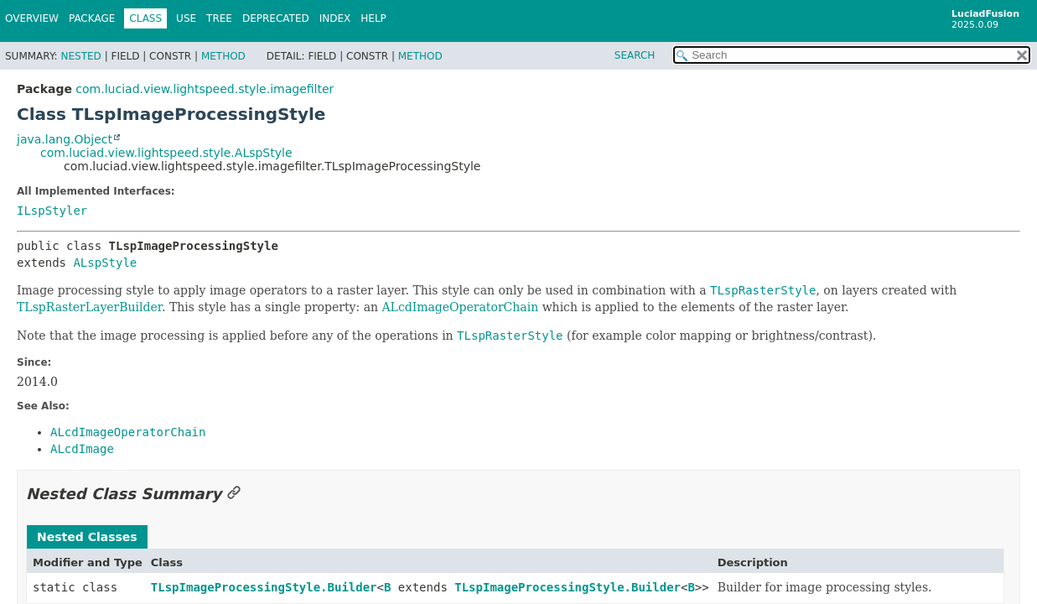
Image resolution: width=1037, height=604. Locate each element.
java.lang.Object (64, 139)
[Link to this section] (234, 493)
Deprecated (275, 18)
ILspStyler (52, 210)
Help (373, 18)
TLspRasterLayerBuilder (89, 307)
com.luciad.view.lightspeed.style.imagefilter (204, 89)
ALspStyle (105, 262)
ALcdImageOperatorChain (459, 307)
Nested (80, 56)
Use (186, 18)
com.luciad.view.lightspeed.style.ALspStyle (166, 152)
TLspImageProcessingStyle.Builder (264, 587)
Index (335, 18)
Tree (219, 18)
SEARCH (635, 55)
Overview (32, 18)
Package (92, 18)
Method (223, 56)
